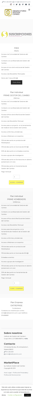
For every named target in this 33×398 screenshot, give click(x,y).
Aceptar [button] (27, 395)
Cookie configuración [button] (15, 395)
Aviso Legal (7, 372)
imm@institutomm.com (21, 2)
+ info (26, 338)
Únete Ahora (16, 82)
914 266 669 (7, 2)
